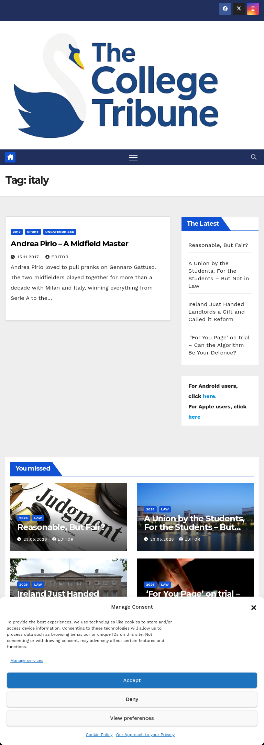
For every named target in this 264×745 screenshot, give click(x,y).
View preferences (132, 718)
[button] (253, 606)
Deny (132, 699)
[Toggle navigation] (133, 157)
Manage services (26, 660)
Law (38, 518)
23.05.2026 (36, 539)
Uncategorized (60, 232)
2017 (17, 232)
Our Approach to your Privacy (145, 734)
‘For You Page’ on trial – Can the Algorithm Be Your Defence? (219, 345)
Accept (132, 680)
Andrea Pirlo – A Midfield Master (69, 243)
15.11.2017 (29, 257)
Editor (56, 257)
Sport (33, 232)
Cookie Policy (99, 734)
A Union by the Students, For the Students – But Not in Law (194, 527)
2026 (23, 518)
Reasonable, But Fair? (218, 245)
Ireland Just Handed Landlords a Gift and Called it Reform (216, 312)
